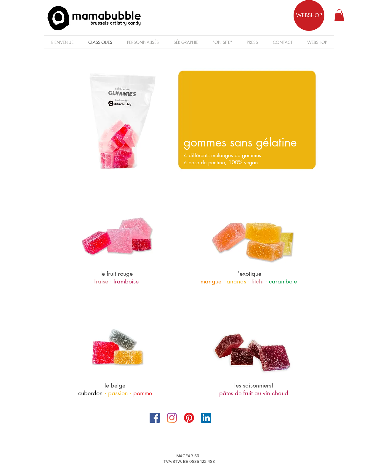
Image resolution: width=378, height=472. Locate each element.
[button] (339, 15)
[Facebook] (155, 418)
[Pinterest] (189, 418)
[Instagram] (172, 418)
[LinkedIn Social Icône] (206, 418)
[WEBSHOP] (309, 15)
